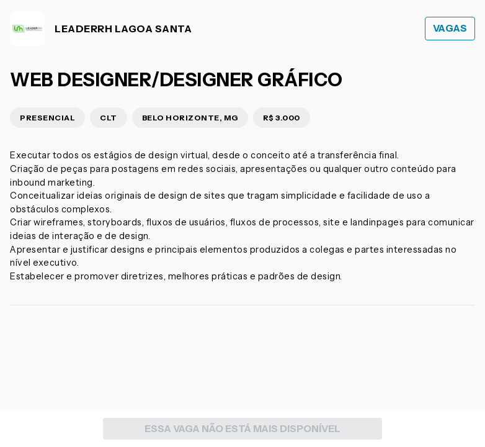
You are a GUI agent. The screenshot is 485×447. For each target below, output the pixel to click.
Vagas (450, 28)
